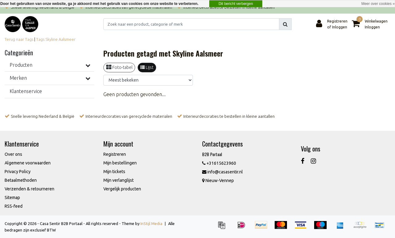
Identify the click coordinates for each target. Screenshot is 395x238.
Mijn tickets (114, 171)
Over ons (13, 154)
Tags (40, 39)
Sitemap (12, 197)
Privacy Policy (18, 171)
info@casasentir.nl (222, 171)
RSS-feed (14, 206)
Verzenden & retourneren (29, 188)
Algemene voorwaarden (28, 162)
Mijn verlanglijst (118, 180)
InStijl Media (151, 223)
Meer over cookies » (378, 4)
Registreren (114, 154)
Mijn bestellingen (120, 162)
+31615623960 (219, 163)
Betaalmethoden (21, 180)
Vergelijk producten (122, 188)
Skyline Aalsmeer (60, 39)
